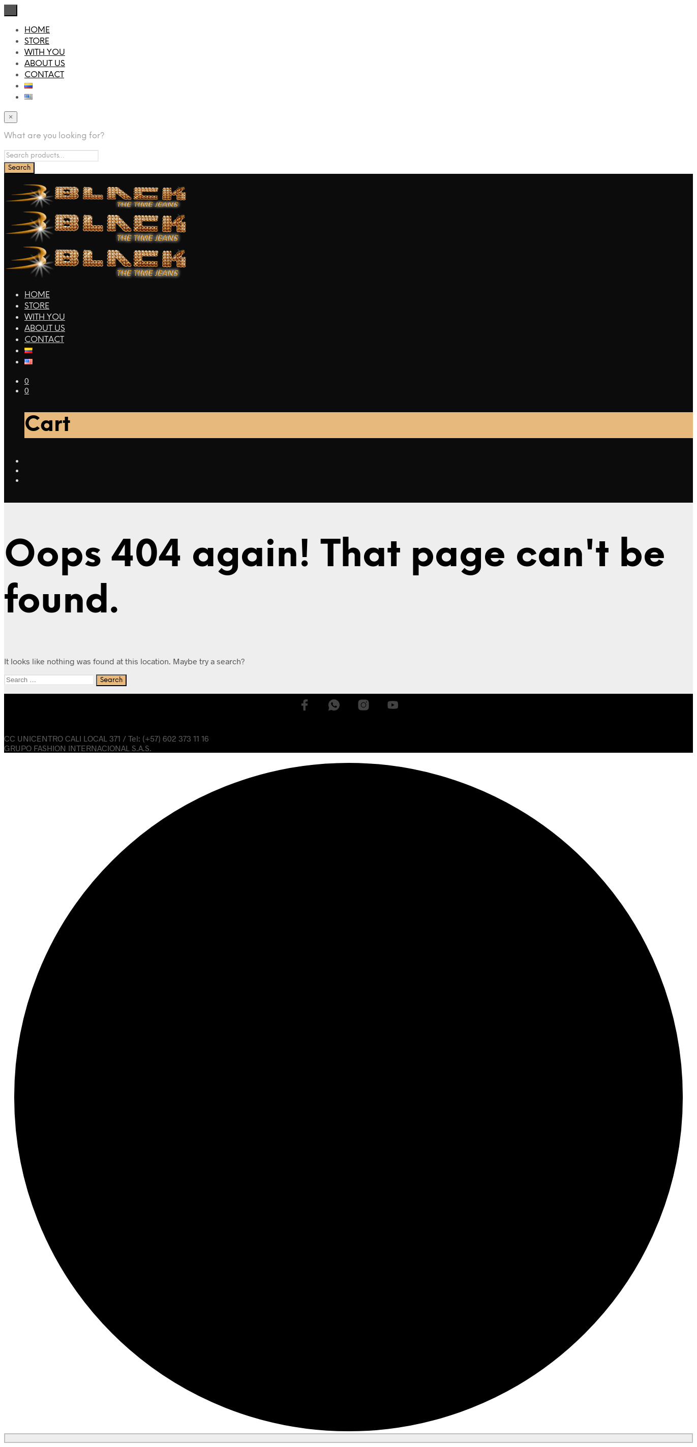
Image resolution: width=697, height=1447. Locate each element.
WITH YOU (44, 52)
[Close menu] (10, 10)
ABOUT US (44, 63)
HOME (37, 30)
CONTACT (44, 75)
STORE (36, 41)
